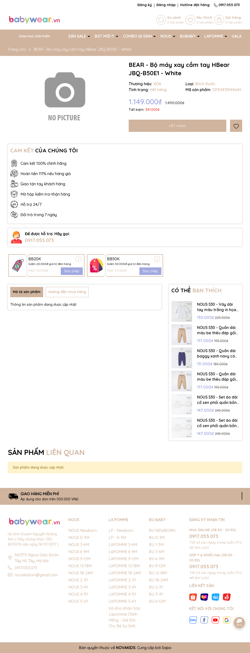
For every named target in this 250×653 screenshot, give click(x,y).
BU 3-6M (156, 551)
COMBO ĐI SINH (138, 36)
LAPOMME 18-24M (125, 572)
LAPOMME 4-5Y (122, 594)
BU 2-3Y (156, 587)
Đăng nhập (166, 5)
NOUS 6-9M (78, 551)
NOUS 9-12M (79, 558)
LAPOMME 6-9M (123, 551)
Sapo (166, 647)
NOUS (166, 36)
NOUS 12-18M (80, 565)
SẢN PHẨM (46, 452)
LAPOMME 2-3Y (122, 580)
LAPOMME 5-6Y (122, 601)
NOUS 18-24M (80, 572)
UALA (237, 36)
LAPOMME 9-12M (123, 558)
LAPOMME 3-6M (123, 544)
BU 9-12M (157, 565)
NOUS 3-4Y (78, 587)
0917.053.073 (227, 5)
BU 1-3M (156, 544)
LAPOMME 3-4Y (122, 587)
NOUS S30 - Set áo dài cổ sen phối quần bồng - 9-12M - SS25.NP (218, 423)
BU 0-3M (157, 537)
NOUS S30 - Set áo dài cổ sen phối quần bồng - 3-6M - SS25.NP (218, 400)
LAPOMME (214, 36)
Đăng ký (144, 5)
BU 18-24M (158, 580)
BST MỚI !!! (105, 36)
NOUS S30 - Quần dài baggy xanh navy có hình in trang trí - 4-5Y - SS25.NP (217, 353)
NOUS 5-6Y (78, 601)
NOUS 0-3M (78, 537)
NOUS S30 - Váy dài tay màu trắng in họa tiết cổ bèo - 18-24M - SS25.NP (216, 307)
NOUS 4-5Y (78, 594)
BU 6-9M (156, 558)
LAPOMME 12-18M (124, 565)
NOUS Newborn (82, 530)
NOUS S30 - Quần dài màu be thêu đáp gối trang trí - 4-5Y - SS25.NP (216, 330)
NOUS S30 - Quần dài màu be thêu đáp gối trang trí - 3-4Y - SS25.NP (216, 376)
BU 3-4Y (156, 594)
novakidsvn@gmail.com (36, 574)
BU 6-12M (157, 601)
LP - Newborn (121, 530)
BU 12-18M (158, 572)
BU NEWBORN (162, 530)
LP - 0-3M (117, 537)
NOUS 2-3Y (78, 580)
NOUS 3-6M (78, 544)
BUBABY (188, 36)
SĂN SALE (77, 36)
